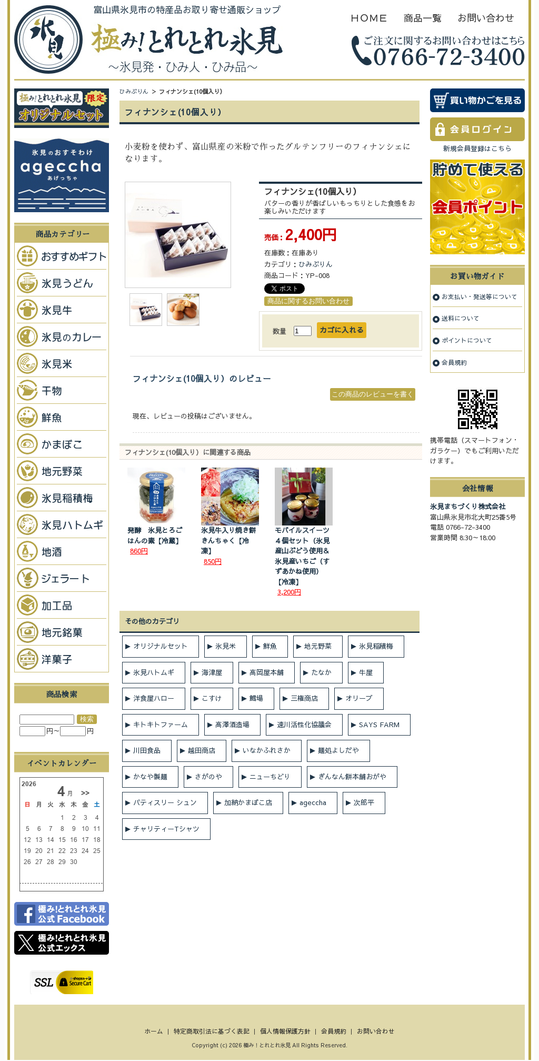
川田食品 (147, 750)
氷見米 (225, 646)
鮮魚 (270, 646)
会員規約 (454, 362)
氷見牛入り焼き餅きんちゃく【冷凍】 (228, 540)
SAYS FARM (379, 724)
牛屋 (366, 672)
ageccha (313, 802)
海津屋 (212, 672)
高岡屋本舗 (266, 672)
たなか (321, 672)
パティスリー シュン (165, 802)
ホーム (153, 1031)
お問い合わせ (485, 17)
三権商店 (304, 698)
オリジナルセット (160, 646)
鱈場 (256, 698)
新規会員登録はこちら (477, 148)
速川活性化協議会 (304, 724)
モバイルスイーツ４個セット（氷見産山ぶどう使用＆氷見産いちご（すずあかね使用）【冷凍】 (302, 556)
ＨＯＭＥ (369, 17)
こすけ (212, 698)
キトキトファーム (160, 724)
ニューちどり (270, 776)
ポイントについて (467, 340)
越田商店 (201, 750)
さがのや (208, 776)
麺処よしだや (338, 750)
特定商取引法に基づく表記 (211, 1031)
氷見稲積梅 (376, 646)
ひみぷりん (133, 91)
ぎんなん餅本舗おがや (352, 776)
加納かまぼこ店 (248, 802)
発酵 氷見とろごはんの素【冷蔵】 (154, 535)
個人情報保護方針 (285, 1031)
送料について (461, 318)
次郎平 (364, 802)
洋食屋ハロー (153, 698)
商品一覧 (423, 17)
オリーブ (359, 698)
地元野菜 (318, 646)
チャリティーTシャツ (166, 829)
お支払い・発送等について (479, 296)
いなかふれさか (267, 750)
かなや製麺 (150, 776)
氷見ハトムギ (153, 672)
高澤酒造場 (232, 724)
